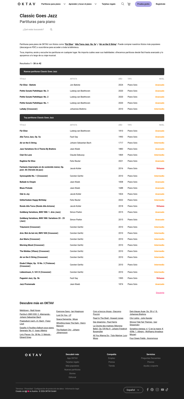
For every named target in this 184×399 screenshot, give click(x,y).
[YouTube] (162, 390)
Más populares (72, 366)
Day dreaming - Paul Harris (105, 322)
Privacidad (29, 389)
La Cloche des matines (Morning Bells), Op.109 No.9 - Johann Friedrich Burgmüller (110, 329)
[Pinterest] (152, 390)
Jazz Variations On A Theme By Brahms (38, 149)
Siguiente (160, 293)
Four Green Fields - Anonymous (144, 338)
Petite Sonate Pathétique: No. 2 (34, 97)
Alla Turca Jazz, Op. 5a (85, 44)
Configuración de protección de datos (49, 389)
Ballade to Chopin (28, 182)
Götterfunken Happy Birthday (33, 200)
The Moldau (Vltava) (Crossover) (34, 251)
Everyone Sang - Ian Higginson (70, 311)
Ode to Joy (25, 194)
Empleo (111, 358)
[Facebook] (147, 390)
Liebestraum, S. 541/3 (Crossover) (35, 272)
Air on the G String (107, 44)
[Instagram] (157, 390)
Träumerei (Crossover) (30, 227)
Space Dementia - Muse (67, 319)
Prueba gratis (143, 4)
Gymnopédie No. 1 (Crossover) (34, 176)
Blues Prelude (26, 188)
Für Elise (69, 44)
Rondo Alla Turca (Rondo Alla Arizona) (37, 206)
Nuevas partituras (72, 369)
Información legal (72, 389)
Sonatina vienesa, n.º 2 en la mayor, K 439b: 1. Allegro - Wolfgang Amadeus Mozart (146, 332)
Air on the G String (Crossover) (34, 257)
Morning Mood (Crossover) (32, 245)
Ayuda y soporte (151, 366)
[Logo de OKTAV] (26, 4)
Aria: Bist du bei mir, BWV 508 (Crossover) (39, 233)
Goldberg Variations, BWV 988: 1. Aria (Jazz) (40, 212)
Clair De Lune (26, 155)
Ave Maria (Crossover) (30, 239)
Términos (19, 389)
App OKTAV (72, 358)
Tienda (112, 366)
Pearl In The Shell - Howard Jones (108, 318)
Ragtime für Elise (27, 161)
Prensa (111, 362)
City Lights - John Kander (141, 318)
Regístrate (160, 4)
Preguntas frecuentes (150, 358)
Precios (150, 362)
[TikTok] (166, 390)
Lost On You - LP (63, 315)
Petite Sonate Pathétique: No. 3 (34, 91)
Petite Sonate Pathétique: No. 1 (34, 103)
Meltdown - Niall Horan (30, 310)
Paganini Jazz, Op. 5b (29, 278)
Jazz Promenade (27, 284)
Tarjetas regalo (108, 4)
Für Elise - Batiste (28, 85)
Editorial (72, 377)
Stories (72, 373)
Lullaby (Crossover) (29, 109)
